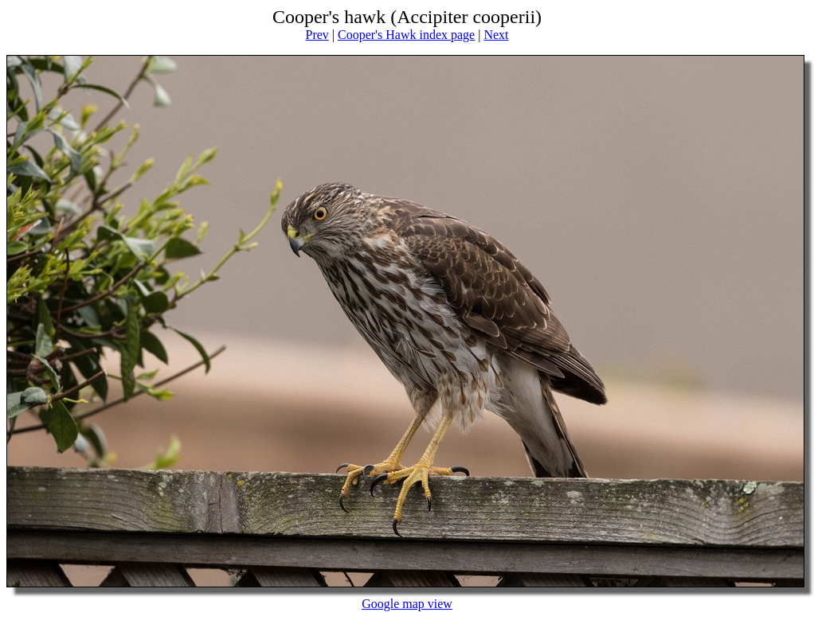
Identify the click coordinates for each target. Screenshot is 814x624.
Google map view (407, 603)
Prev (316, 34)
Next (495, 34)
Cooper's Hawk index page (406, 34)
